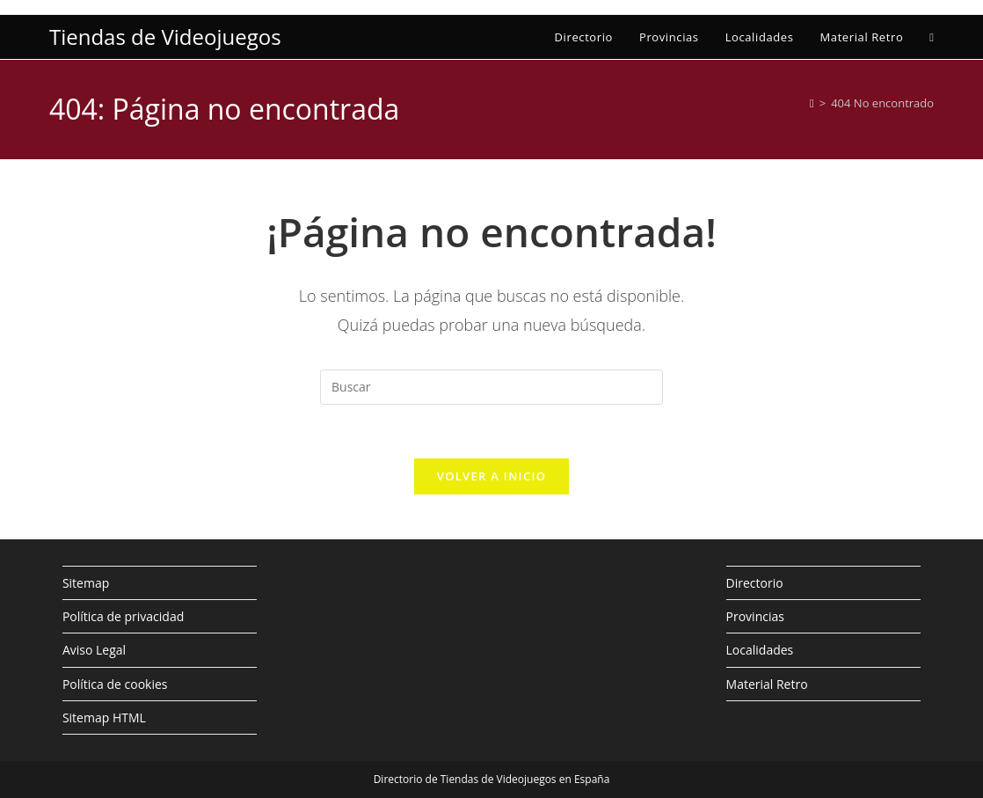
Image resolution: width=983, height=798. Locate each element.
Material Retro (767, 684)
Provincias (755, 616)
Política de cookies (115, 684)
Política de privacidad (123, 616)
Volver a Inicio (491, 476)
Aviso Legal (94, 649)
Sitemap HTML (104, 717)
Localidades (760, 649)
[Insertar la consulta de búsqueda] (491, 387)
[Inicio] (812, 103)
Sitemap (85, 583)
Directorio (754, 583)
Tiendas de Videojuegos (165, 36)
